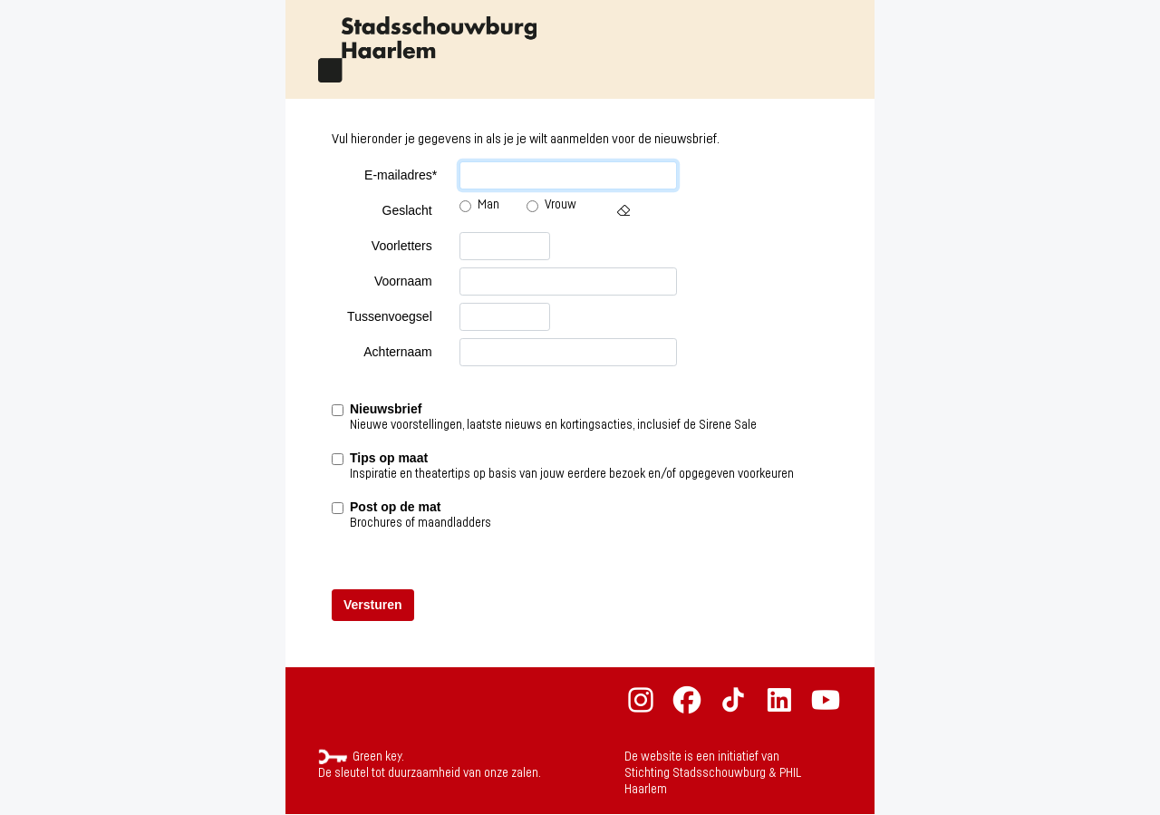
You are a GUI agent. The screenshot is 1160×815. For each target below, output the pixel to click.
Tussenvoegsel (389, 316)
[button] (623, 211)
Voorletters (402, 245)
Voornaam (403, 281)
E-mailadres (400, 175)
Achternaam (397, 351)
